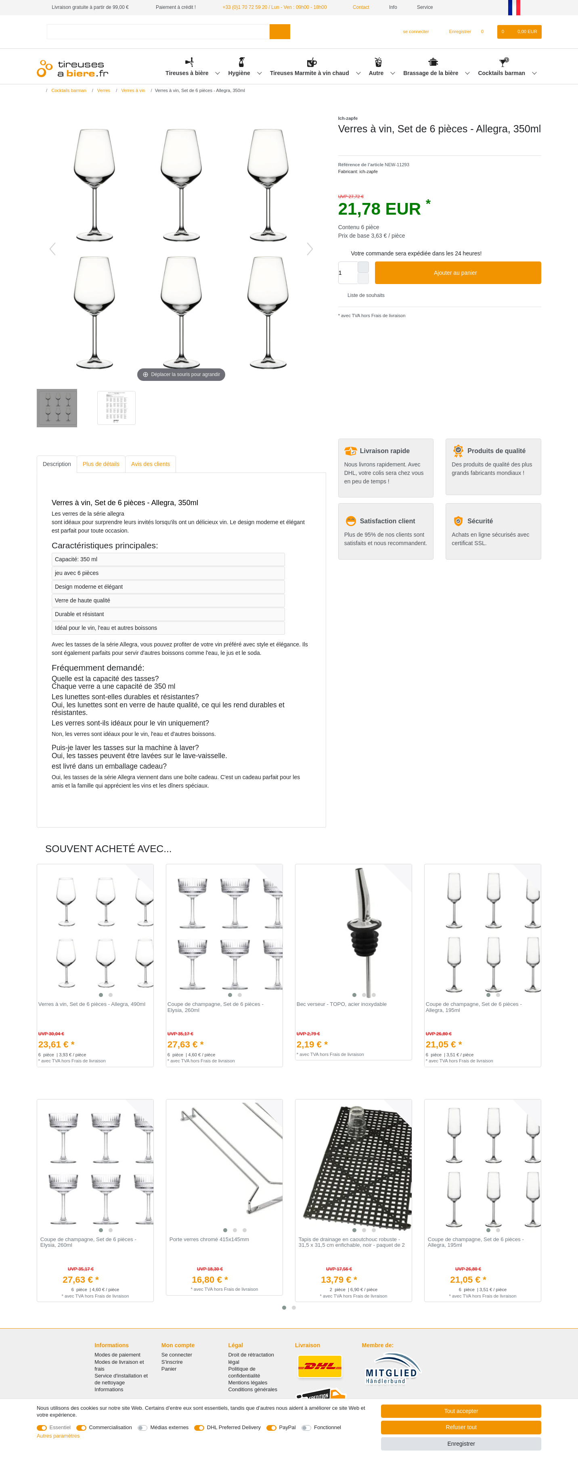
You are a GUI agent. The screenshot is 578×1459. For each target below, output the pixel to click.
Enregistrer (461, 1443)
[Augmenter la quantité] (363, 267)
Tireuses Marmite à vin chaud (310, 73)
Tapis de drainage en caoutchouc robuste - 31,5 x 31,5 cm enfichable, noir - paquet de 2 (352, 1242)
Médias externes (169, 1427)
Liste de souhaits (363, 295)
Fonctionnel (327, 1427)
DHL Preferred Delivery (234, 1427)
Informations (108, 1389)
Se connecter (176, 1355)
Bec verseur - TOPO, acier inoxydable (342, 1004)
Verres (103, 90)
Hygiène (239, 73)
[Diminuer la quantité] (363, 278)
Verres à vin (132, 90)
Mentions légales (247, 1383)
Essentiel (60, 1427)
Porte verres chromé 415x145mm (209, 1239)
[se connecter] (413, 32)
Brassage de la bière (431, 73)
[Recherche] (280, 31)
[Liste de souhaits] (486, 32)
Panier (168, 1369)
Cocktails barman (502, 73)
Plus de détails (101, 464)
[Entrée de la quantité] (348, 272)
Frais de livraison (388, 315)
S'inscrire (172, 1362)
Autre (377, 73)
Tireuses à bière (187, 73)
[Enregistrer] (456, 32)
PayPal (287, 1427)
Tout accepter (461, 1411)
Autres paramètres (58, 1436)
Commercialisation (110, 1427)
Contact (358, 7)
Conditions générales (252, 1389)
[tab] (57, 464)
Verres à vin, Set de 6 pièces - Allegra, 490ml (91, 1004)
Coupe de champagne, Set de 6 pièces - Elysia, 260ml (216, 1007)
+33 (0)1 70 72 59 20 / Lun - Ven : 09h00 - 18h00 (274, 7)
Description (57, 464)
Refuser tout (461, 1427)
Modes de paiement (117, 1355)
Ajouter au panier (484, 273)
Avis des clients (150, 464)
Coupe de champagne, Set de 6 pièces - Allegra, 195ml (474, 1007)
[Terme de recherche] (158, 31)
